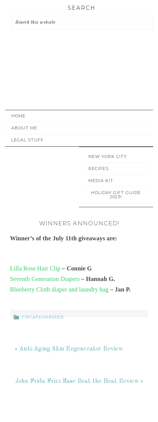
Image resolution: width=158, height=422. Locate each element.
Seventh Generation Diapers (45, 279)
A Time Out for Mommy (77, 81)
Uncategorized (42, 318)
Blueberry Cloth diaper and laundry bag (59, 289)
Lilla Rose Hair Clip (35, 268)
